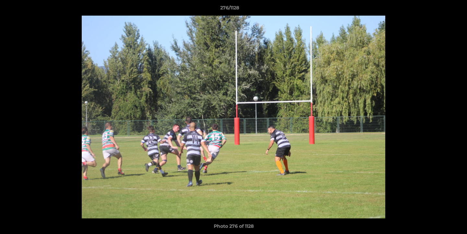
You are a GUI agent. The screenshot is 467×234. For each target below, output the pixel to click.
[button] (440, 9)
